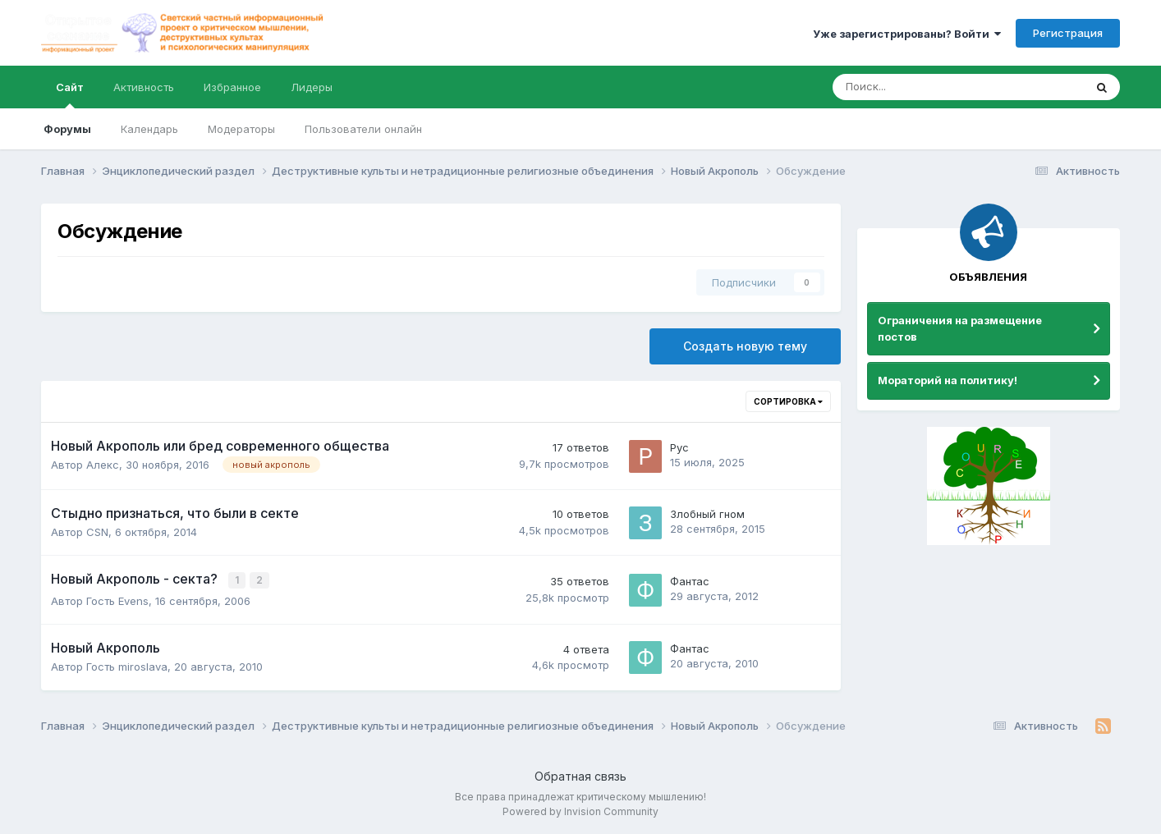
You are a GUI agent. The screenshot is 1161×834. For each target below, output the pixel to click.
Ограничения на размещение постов (960, 328)
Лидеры (312, 87)
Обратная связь (580, 775)
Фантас (689, 580)
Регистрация (1068, 32)
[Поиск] (913, 87)
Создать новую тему (745, 346)
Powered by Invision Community (580, 810)
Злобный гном (707, 513)
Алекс (102, 464)
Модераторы (241, 128)
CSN (97, 531)
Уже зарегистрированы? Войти (907, 33)
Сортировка (788, 401)
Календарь (149, 128)
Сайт (70, 94)
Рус (679, 447)
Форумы (67, 128)
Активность (143, 87)
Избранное (232, 87)
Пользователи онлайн (363, 128)
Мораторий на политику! (947, 380)
